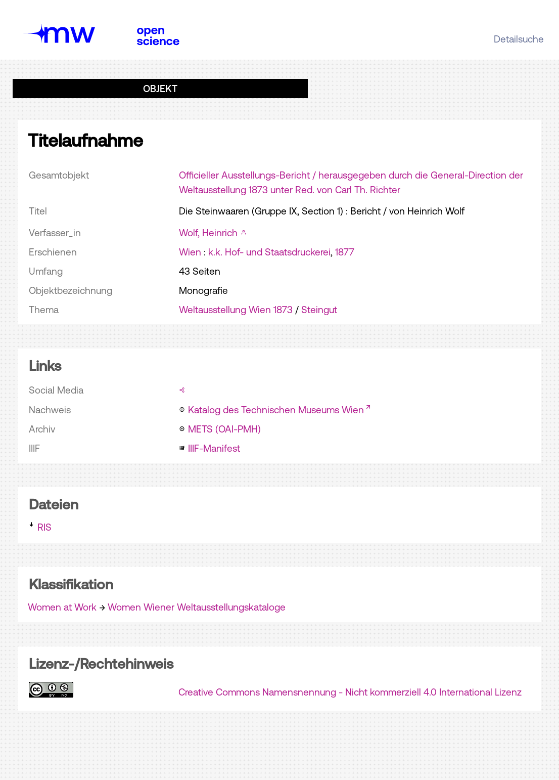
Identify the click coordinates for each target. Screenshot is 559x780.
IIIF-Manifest (214, 448)
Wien (190, 251)
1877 (344, 251)
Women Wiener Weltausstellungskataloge (197, 607)
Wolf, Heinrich (208, 232)
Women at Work (62, 607)
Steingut (319, 309)
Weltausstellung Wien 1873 (236, 309)
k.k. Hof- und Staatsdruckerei (269, 251)
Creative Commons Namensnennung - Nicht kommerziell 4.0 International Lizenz (350, 692)
